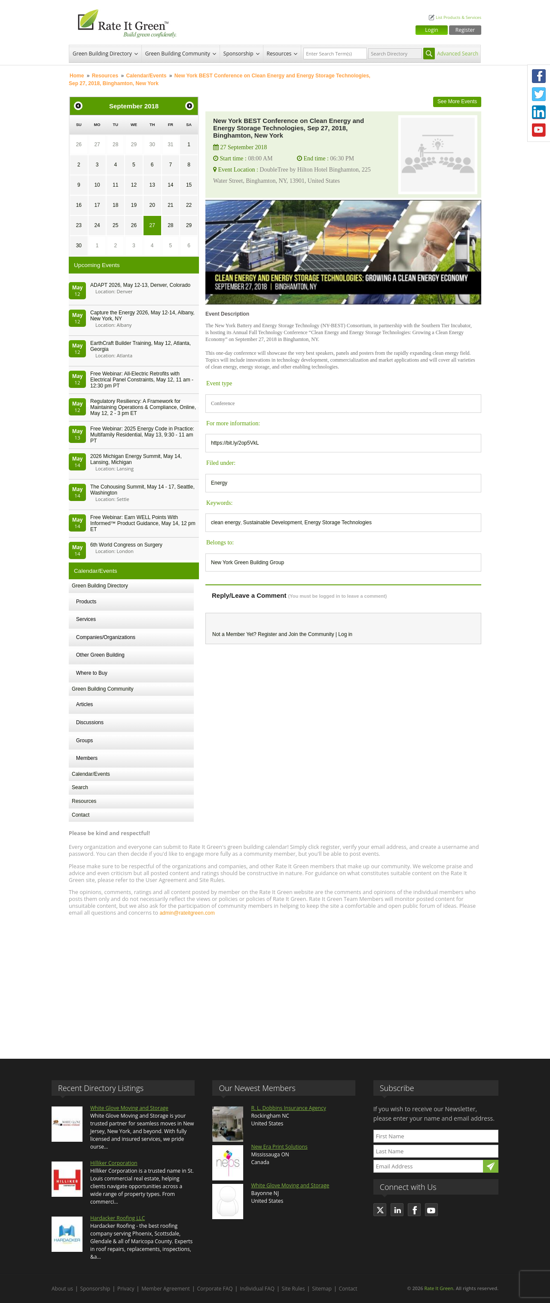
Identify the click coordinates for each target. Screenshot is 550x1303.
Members (87, 758)
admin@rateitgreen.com (186, 913)
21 (170, 205)
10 (97, 185)
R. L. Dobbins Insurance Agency (288, 1108)
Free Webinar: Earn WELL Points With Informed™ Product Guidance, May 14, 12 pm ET (143, 523)
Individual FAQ (257, 1288)
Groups (84, 741)
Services (86, 619)
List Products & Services (458, 17)
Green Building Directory (102, 53)
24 (97, 225)
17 (97, 205)
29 (134, 144)
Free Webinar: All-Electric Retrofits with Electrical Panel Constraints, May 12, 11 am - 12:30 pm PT (141, 380)
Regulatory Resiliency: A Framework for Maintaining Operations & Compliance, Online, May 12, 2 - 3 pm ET (143, 407)
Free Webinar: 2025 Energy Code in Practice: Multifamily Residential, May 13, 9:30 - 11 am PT (142, 435)
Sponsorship (238, 53)
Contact (80, 815)
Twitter (539, 94)
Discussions (90, 722)
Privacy (125, 1288)
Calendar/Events (146, 76)
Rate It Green (438, 1288)
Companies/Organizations (105, 637)
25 (115, 225)
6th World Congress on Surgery (126, 545)
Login (431, 30)
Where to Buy (91, 673)
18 (115, 205)
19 (134, 205)
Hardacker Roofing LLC (117, 1218)
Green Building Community (177, 53)
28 (115, 144)
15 (189, 185)
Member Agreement (165, 1288)
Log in (345, 634)
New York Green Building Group (247, 562)
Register (465, 30)
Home (77, 76)
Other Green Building (100, 655)
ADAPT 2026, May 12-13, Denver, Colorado (140, 285)
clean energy (226, 522)
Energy (219, 483)
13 (152, 185)
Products (86, 602)
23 (79, 225)
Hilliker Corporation (114, 1163)
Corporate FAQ (215, 1288)
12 (134, 185)
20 (152, 205)
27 (97, 144)
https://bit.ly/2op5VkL (235, 443)
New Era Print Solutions (279, 1146)
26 (79, 144)
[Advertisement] (275, 983)
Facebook (539, 76)
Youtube (539, 130)
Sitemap (322, 1288)
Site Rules (293, 1288)
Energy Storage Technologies (338, 522)
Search (80, 787)
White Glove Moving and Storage (129, 1108)
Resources (279, 53)
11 (115, 185)
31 (170, 144)
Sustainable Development (272, 522)
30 (152, 144)
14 (170, 185)
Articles (84, 704)
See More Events (457, 101)
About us (62, 1288)
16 (79, 205)
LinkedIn (539, 112)
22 (189, 205)
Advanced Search (457, 53)
